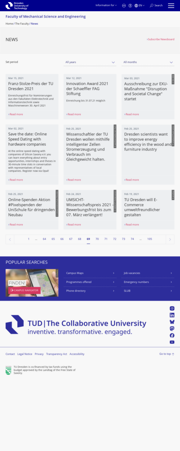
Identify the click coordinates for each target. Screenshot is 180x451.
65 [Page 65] (53, 311)
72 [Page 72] (114, 311)
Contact (10, 426)
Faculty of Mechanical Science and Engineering (46, 17)
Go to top (165, 425)
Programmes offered (78, 354)
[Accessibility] (130, 5)
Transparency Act (56, 426)
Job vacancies (132, 345)
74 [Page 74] (132, 311)
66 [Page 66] (62, 311)
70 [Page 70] (97, 311)
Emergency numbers (136, 354)
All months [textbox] (130, 62)
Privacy (39, 426)
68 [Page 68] (79, 311)
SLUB (127, 362)
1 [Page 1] (29, 311)
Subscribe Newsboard (161, 39)
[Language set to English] (139, 6)
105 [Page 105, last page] (149, 311)
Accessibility (77, 426)
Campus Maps (74, 345)
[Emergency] (124, 5)
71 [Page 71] (106, 311)
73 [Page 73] (123, 311)
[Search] (156, 6)
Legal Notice (24, 426)
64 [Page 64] (44, 311)
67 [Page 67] (70, 311)
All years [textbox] (71, 62)
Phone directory (76, 362)
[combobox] (90, 62)
